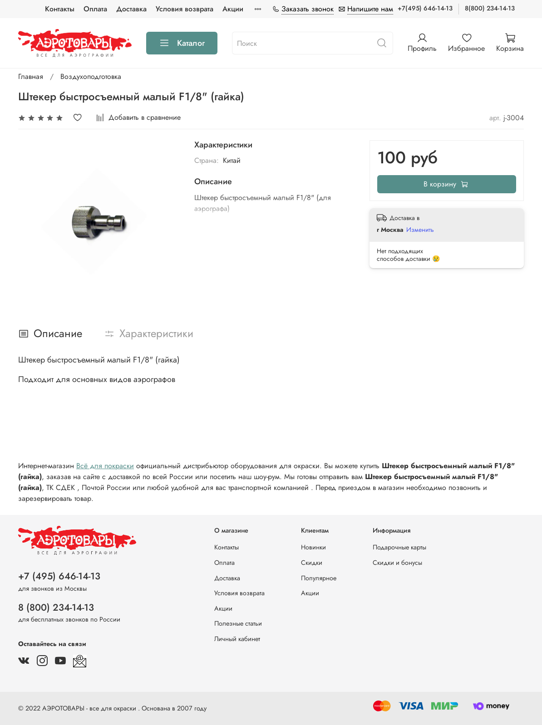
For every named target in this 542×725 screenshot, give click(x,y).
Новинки (313, 547)
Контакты (59, 9)
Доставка (131, 9)
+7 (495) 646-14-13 (59, 576)
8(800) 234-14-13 (490, 8)
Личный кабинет (237, 638)
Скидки (311, 562)
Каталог (182, 43)
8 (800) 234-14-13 (56, 607)
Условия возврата (184, 9)
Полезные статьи (238, 623)
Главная (30, 76)
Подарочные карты (399, 547)
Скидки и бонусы (397, 562)
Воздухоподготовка (90, 76)
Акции (232, 9)
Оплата (95, 9)
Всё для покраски (105, 465)
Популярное (318, 578)
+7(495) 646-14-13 (425, 8)
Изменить (420, 229)
